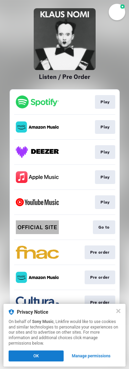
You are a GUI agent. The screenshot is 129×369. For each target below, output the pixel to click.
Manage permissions (91, 356)
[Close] (118, 310)
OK (36, 356)
